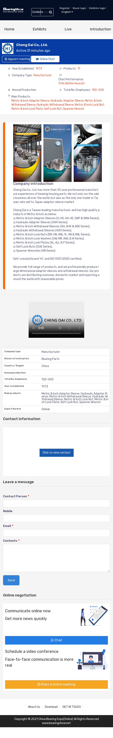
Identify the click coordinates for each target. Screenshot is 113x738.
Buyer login (79, 8)
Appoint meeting (17, 59)
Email (8, 526)
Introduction (100, 29)
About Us (34, 707)
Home (9, 29)
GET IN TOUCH (71, 707)
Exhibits (39, 29)
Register (65, 8)
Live (68, 29)
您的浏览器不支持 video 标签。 (56, 320)
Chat (56, 640)
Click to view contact (57, 452)
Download (51, 707)
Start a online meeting (56, 684)
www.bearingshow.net (56, 723)
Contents (11, 541)
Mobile (7, 511)
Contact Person (16, 497)
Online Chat (45, 59)
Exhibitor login (97, 8)
